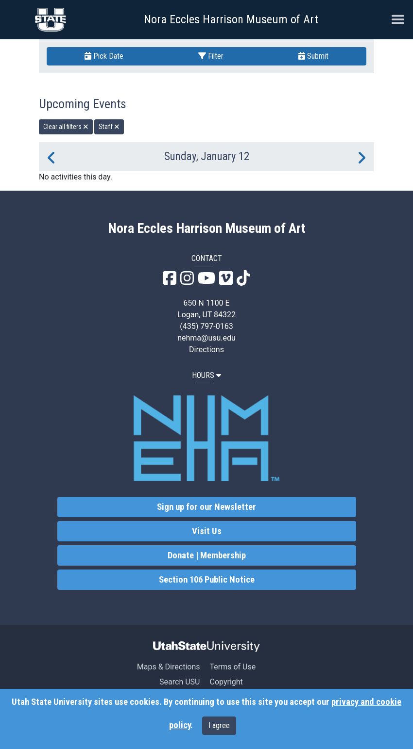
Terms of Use (232, 666)
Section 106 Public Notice (207, 579)
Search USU (179, 681)
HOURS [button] (206, 375)
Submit (313, 56)
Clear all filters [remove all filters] (65, 126)
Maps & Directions (168, 666)
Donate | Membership (207, 555)
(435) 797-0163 (206, 326)
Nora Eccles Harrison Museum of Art (231, 19)
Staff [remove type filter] (109, 126)
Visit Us (207, 531)
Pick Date (104, 56)
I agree (219, 725)
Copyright (225, 681)
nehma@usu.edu (206, 337)
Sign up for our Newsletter (206, 507)
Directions (206, 349)
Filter (211, 56)
